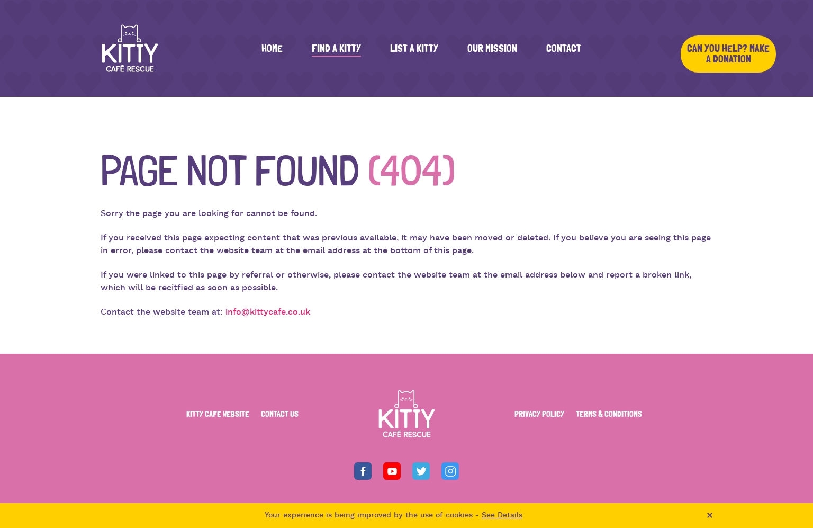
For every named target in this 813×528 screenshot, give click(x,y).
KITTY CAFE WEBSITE (217, 414)
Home (272, 48)
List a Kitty (414, 48)
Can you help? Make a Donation (728, 54)
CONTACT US (280, 414)
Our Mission (492, 48)
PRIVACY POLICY (539, 414)
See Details (502, 516)
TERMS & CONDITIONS (609, 414)
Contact (563, 48)
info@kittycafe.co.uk (267, 312)
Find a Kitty (336, 48)
